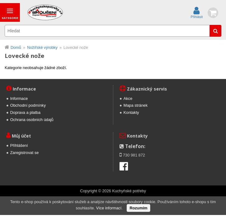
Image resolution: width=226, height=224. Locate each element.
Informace (19, 98)
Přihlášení (19, 145)
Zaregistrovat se (24, 152)
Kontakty (131, 112)
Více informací (108, 208)
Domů (16, 47)
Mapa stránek (136, 105)
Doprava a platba (25, 112)
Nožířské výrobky (42, 47)
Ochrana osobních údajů (31, 119)
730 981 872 (134, 155)
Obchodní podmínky (28, 105)
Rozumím (138, 208)
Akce (128, 98)
